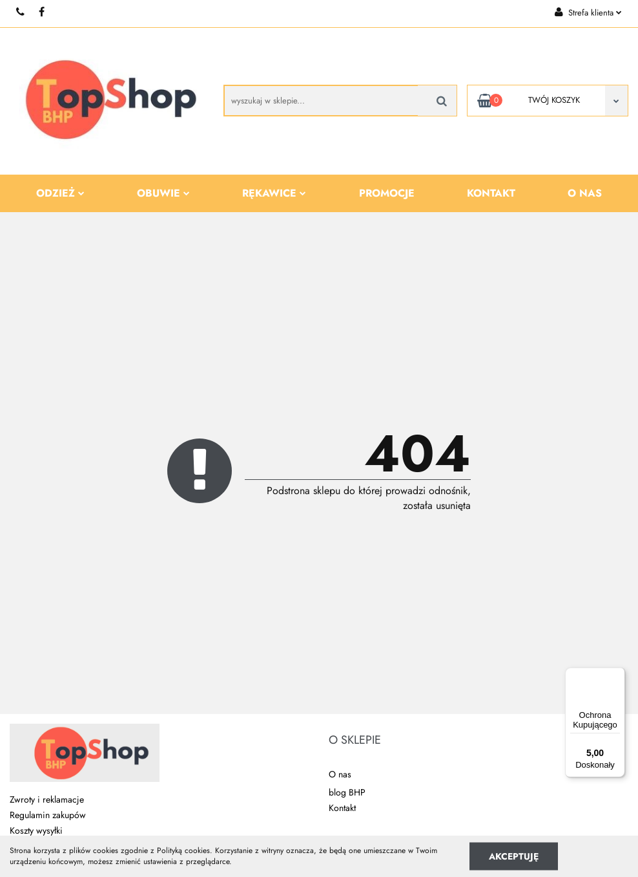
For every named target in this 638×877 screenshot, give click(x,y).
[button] (355, 740)
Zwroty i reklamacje (47, 799)
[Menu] (617, 675)
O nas (585, 193)
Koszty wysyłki (36, 830)
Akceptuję (514, 855)
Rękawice (274, 193)
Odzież (60, 193)
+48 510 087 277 (21, 11)
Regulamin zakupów (48, 814)
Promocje (387, 193)
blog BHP (347, 792)
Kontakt (491, 193)
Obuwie (163, 193)
